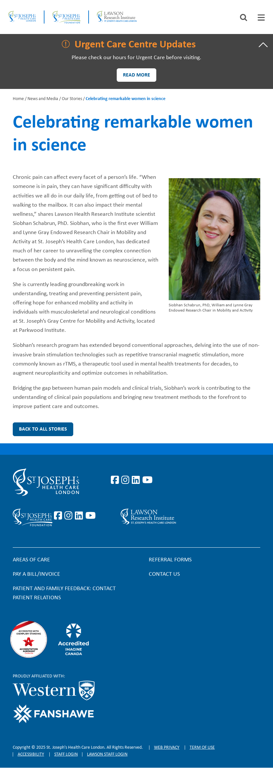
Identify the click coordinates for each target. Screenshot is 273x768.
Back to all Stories (43, 429)
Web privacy (166, 747)
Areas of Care (31, 560)
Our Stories (72, 98)
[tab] (261, 17)
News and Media (42, 98)
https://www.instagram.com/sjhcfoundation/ (69, 516)
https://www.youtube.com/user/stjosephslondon (147, 480)
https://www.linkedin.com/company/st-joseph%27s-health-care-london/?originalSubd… (137, 480)
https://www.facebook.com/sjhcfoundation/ (59, 516)
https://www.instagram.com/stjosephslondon (126, 480)
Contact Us (164, 574)
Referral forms (170, 560)
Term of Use (202, 747)
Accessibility (31, 754)
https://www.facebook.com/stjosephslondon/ (116, 480)
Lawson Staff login (107, 754)
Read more (136, 75)
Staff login (66, 754)
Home (18, 98)
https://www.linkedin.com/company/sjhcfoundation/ (80, 516)
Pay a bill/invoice (36, 574)
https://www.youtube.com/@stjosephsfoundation (90, 516)
